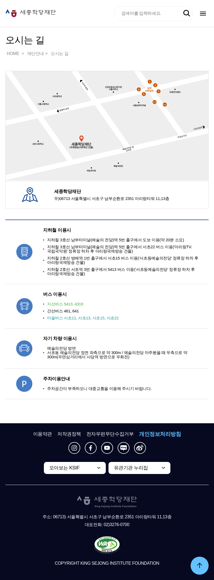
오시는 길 (59, 53)
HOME (13, 53)
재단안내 (35, 53)
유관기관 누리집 (131, 467)
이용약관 (42, 434)
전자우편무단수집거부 (110, 434)
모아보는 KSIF (64, 467)
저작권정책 (69, 434)
